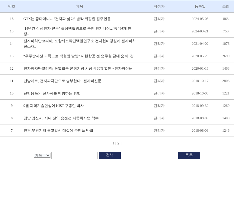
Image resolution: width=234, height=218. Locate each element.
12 (12, 68)
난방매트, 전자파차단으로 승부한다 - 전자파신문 (63, 81)
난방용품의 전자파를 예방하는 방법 (52, 93)
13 (12, 56)
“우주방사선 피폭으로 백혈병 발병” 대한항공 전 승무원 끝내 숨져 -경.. (80, 56)
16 (12, 19)
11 (12, 81)
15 (12, 31)
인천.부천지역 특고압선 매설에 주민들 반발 (58, 130)
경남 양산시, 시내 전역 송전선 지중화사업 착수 (61, 118)
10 (12, 93)
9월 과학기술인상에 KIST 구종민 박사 (54, 106)
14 (12, 43)
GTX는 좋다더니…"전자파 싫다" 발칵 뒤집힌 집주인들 (67, 19)
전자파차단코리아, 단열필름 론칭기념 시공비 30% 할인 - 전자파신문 (78, 68)
